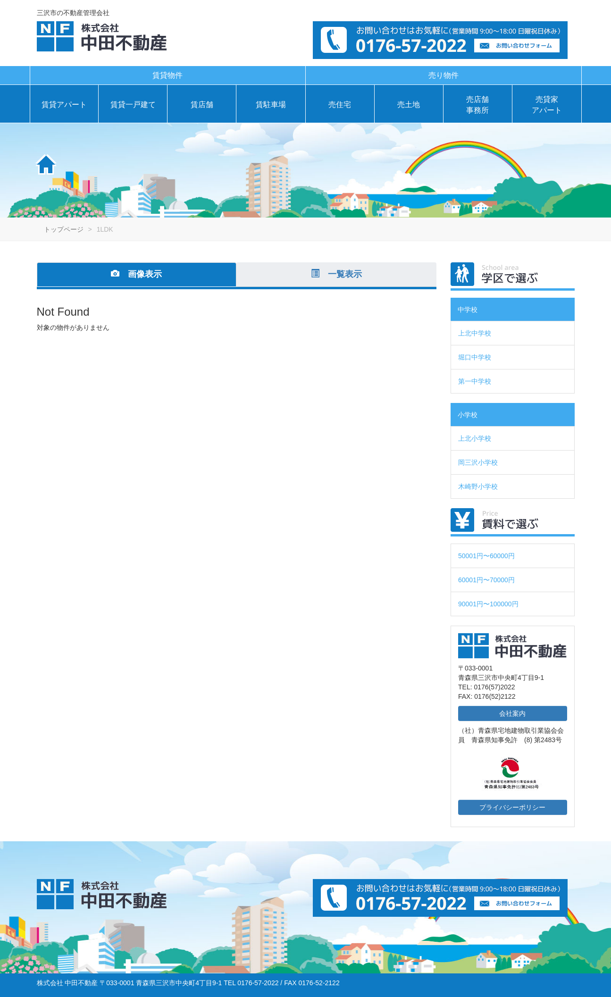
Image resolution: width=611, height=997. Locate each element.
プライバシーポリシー (512, 807)
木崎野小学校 (478, 486)
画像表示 (136, 274)
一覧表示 (336, 274)
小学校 (467, 415)
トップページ (64, 229)
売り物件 (443, 75)
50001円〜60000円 (486, 556)
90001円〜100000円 (488, 604)
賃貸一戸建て (133, 105)
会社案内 (512, 713)
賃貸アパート (64, 105)
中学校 (467, 309)
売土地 (408, 105)
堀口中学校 (474, 357)
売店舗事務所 (477, 104)
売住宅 (339, 105)
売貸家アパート (547, 104)
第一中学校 (474, 381)
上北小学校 (474, 438)
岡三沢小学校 (478, 462)
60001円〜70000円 (486, 580)
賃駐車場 (271, 105)
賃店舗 (202, 105)
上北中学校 (474, 333)
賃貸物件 (167, 75)
